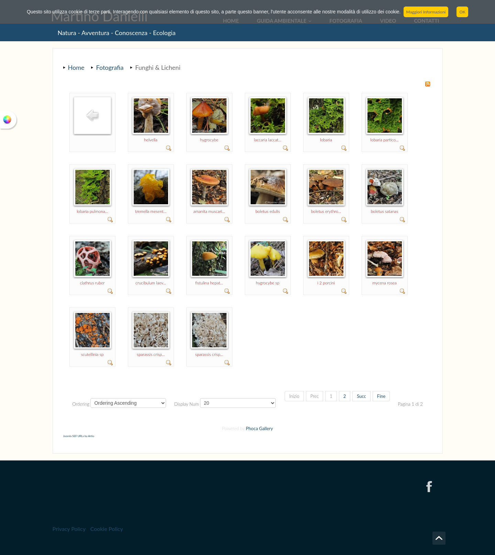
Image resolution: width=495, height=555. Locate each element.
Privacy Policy (69, 528)
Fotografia (109, 67)
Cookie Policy (106, 528)
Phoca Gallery (259, 428)
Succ (361, 396)
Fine (381, 396)
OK (462, 11)
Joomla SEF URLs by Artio (78, 436)
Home (76, 67)
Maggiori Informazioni (426, 11)
